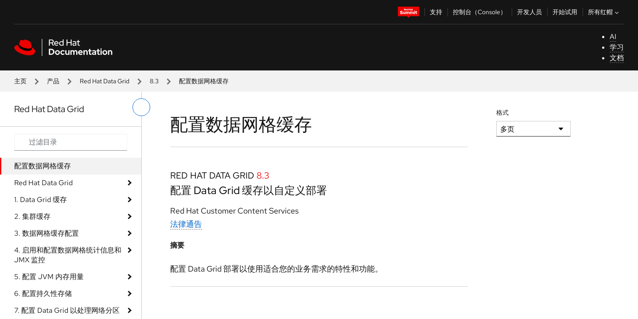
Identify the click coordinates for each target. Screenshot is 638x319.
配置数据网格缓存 (42, 166)
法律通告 (186, 224)
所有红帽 (604, 12)
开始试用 (564, 12)
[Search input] (70, 142)
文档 (617, 57)
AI (613, 36)
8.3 (154, 81)
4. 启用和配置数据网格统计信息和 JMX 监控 (67, 255)
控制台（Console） (479, 12)
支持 (436, 12)
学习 (617, 47)
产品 (53, 81)
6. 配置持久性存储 (43, 293)
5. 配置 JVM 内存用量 (49, 276)
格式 (502, 113)
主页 (20, 81)
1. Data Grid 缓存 (40, 199)
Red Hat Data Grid (104, 81)
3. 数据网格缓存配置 (46, 233)
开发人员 (529, 12)
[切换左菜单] (141, 107)
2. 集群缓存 (32, 216)
